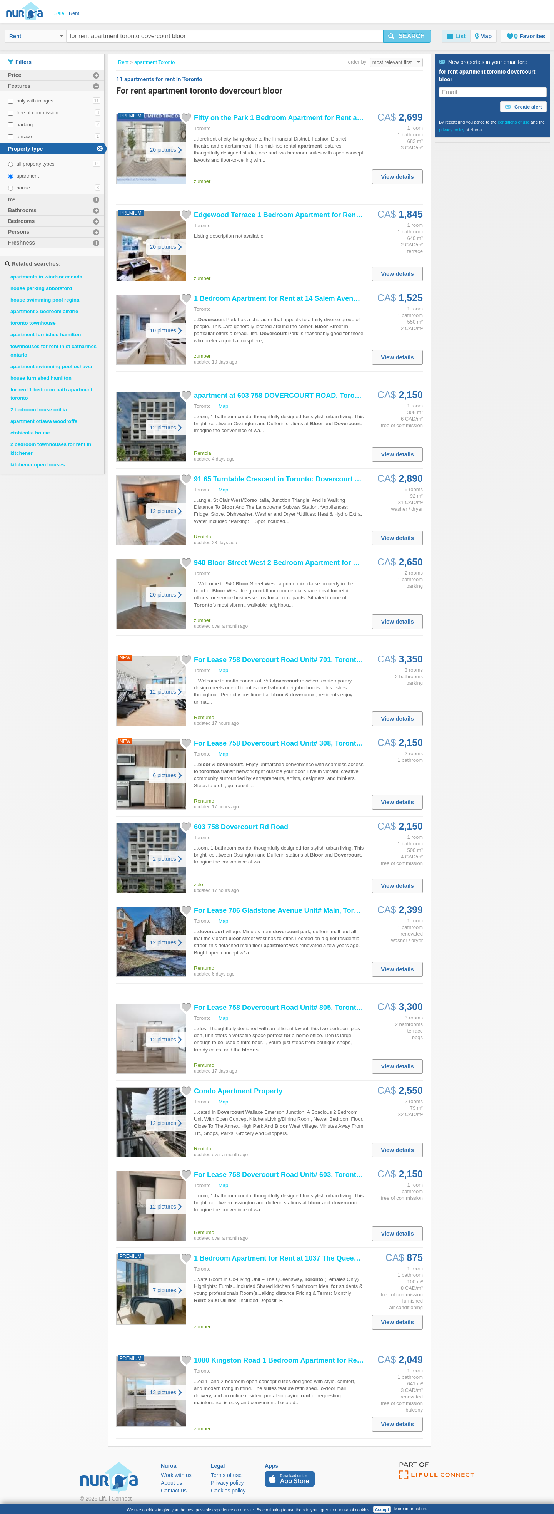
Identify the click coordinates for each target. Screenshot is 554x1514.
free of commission (37, 113)
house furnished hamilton (41, 378)
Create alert (523, 107)
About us (171, 1483)
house (23, 188)
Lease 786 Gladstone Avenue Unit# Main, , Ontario (295, 910)
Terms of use (226, 1475)
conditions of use (514, 122)
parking (25, 124)
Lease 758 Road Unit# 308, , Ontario (291, 743)
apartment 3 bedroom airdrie (44, 311)
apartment (28, 176)
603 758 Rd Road (241, 827)
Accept (382, 1509)
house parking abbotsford (41, 288)
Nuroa (26, 11)
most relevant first (396, 62)
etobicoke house (30, 433)
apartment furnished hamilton (45, 334)
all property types (36, 164)
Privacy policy (227, 1483)
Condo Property (238, 1091)
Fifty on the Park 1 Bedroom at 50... (284, 118)
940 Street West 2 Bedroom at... (288, 563)
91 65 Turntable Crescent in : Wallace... (290, 479)
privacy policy (451, 129)
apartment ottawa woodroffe (43, 421)
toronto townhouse (33, 323)
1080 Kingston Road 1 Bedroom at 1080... (294, 1360)
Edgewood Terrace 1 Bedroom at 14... (288, 215)
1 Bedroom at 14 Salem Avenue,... (281, 298)
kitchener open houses (37, 465)
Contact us (174, 1490)
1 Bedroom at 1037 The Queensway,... (288, 1258)
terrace (24, 136)
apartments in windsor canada (46, 277)
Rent (36, 36)
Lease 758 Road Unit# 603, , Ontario (291, 1175)
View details (397, 176)
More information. (410, 1508)
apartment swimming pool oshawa (51, 366)
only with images (35, 101)
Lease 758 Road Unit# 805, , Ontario (291, 1007)
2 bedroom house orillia (38, 409)
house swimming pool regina (44, 300)
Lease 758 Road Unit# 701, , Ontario (291, 660)
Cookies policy (228, 1490)
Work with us (176, 1475)
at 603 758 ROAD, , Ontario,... (298, 395)
